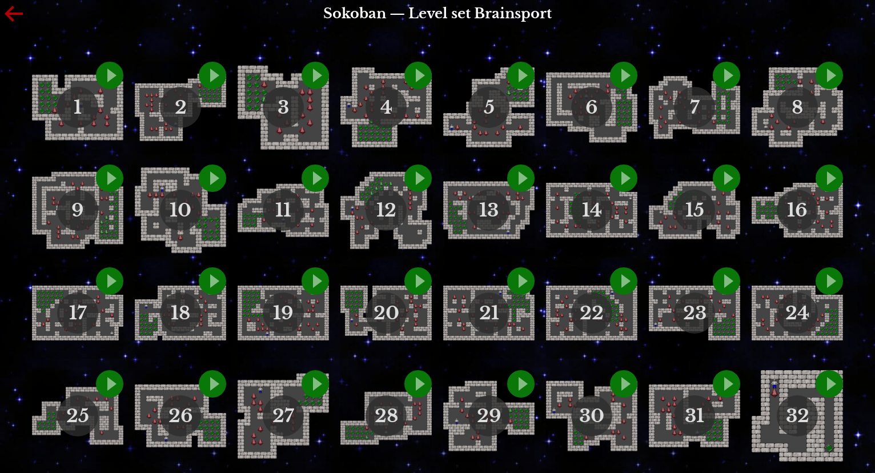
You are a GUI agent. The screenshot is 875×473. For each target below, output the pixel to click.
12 (386, 210)
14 (592, 210)
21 (489, 313)
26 (180, 415)
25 (77, 415)
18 (180, 313)
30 (591, 415)
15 (694, 210)
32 (797, 415)
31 (694, 415)
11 (283, 210)
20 (386, 313)
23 (695, 313)
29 (489, 415)
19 (283, 313)
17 (78, 313)
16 (797, 210)
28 (386, 415)
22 (592, 313)
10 (180, 210)
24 (797, 313)
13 (489, 210)
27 (283, 415)
